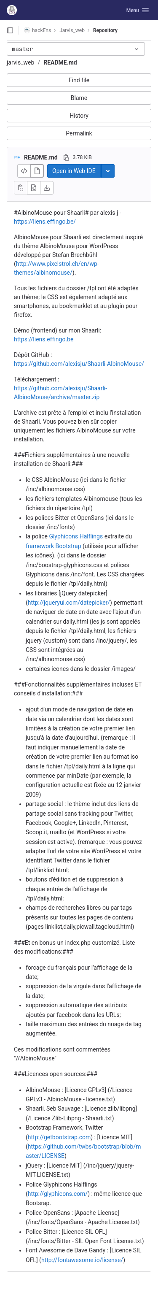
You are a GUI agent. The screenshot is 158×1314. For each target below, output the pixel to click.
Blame (79, 98)
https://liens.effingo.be (43, 339)
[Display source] (24, 171)
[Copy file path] (66, 157)
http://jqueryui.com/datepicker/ (69, 602)
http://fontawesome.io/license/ (82, 1260)
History (79, 115)
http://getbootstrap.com (59, 1137)
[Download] (47, 188)
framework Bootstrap (53, 546)
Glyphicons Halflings (76, 536)
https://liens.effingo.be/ (45, 221)
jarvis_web (20, 62)
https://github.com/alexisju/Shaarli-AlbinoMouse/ (79, 363)
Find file (79, 80)
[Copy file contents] (20, 188)
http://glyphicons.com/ (58, 1193)
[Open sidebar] (10, 30)
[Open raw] (33, 188)
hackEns (37, 30)
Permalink (79, 133)
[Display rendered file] (37, 171)
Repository (105, 30)
